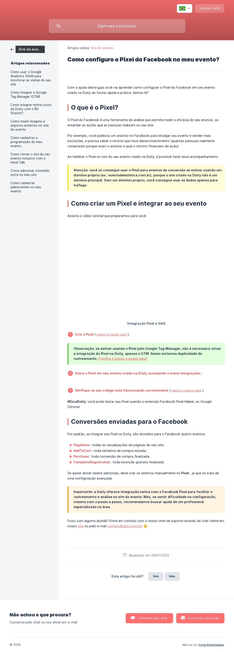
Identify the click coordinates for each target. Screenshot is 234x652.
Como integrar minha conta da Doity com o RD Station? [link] (31, 109)
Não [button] (172, 576)
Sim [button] (156, 576)
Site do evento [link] (102, 48)
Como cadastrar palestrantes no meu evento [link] (26, 187)
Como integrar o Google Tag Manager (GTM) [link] (29, 94)
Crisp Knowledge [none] (211, 645)
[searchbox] (117, 26)
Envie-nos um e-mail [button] (203, 618)
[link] (28, 49)
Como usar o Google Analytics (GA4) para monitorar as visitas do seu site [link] (31, 78)
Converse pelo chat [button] (152, 618)
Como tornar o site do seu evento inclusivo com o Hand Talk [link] (30, 158)
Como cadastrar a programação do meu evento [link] (26, 142)
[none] (184, 8)
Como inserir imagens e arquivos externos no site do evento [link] (30, 125)
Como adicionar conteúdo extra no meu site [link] (30, 173)
